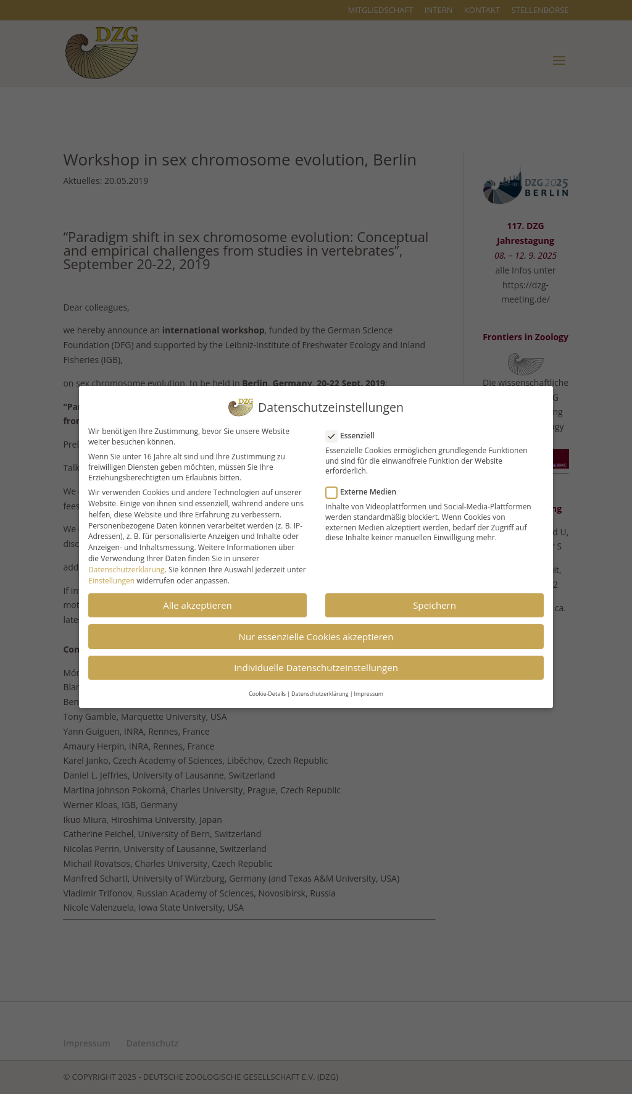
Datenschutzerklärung (126, 565)
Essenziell (355, 431)
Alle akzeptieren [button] (197, 601)
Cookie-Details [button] (267, 689)
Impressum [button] (369, 689)
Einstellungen (111, 576)
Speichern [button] (434, 601)
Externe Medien (366, 487)
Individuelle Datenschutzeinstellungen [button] (316, 663)
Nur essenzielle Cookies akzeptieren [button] (316, 632)
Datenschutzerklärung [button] (320, 689)
